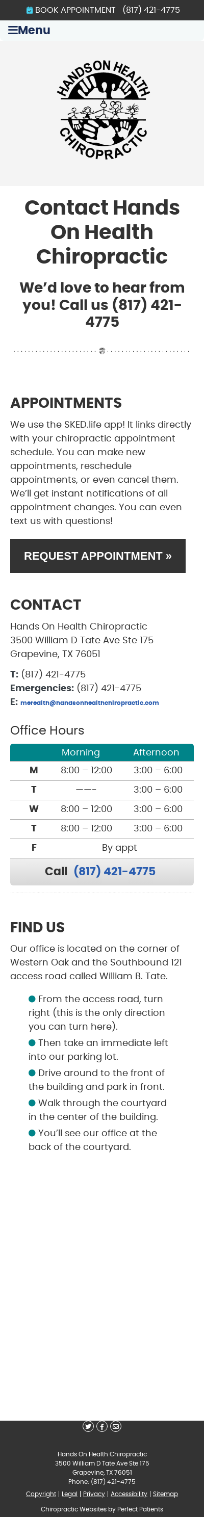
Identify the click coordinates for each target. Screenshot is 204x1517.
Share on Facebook (102, 1426)
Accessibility (129, 1494)
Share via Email (115, 1426)
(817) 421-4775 (151, 10)
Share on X (88, 1426)
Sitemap (165, 1494)
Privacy (94, 1494)
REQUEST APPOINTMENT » (98, 556)
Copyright (41, 1494)
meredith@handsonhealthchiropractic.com (89, 703)
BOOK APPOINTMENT (71, 10)
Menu (29, 30)
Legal (70, 1494)
